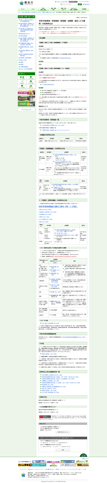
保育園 (21, 64)
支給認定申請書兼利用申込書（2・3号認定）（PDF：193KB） (55, 382)
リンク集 (84, 469)
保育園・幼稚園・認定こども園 (48, 12)
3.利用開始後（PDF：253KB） (45, 214)
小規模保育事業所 (24, 66)
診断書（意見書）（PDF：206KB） (49, 353)
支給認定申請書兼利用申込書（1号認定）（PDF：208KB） (55, 376)
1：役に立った (45, 442)
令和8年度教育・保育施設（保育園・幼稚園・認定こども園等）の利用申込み (27, 25)
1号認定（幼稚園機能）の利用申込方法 (52, 148)
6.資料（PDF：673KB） (44, 221)
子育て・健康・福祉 (26, 12)
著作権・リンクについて (61, 469)
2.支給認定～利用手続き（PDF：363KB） (48, 211)
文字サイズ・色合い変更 (62, 1)
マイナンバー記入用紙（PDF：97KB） (63, 161)
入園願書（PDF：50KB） (58, 187)
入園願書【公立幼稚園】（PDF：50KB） (51, 380)
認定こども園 (23, 60)
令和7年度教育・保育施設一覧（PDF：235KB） (52, 374)
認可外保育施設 (23, 35)
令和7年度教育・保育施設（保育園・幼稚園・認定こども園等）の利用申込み (27, 39)
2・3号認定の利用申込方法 (48, 84)
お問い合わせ (30, 469)
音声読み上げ (74, 1)
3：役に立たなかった (62, 442)
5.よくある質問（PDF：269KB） (46, 219)
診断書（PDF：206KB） (56, 291)
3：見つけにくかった (65, 446)
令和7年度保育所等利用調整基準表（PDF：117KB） (73, 337)
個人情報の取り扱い (49, 469)
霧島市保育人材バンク (25, 33)
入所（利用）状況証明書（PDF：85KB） (51, 323)
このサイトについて (39, 469)
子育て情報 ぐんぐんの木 (36, 12)
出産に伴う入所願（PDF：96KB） (49, 388)
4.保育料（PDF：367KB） (44, 216)
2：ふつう (53, 442)
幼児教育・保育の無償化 (25, 57)
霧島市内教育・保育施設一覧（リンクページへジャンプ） (56, 130)
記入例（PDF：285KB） (61, 159)
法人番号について (45, 477)
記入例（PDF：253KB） (62, 233)
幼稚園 (21, 62)
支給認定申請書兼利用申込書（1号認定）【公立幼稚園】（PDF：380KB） (58, 378)
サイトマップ (23, 469)
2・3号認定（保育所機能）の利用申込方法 (53, 200)
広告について (85, 458)
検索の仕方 (87, 4)
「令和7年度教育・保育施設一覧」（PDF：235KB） (53, 125)
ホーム (19, 12)
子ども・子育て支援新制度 (26, 68)
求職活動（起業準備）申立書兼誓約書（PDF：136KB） (56, 281)
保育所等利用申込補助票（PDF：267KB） (65, 235)
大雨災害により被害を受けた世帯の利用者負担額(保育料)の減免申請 (26, 30)
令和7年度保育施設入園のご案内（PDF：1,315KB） (58, 206)
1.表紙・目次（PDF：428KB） (45, 209)
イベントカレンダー (26, 109)
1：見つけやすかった (46, 446)
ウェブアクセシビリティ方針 (74, 469)
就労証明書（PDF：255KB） (48, 384)
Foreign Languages (84, 1)
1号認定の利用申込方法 (65, 58)
